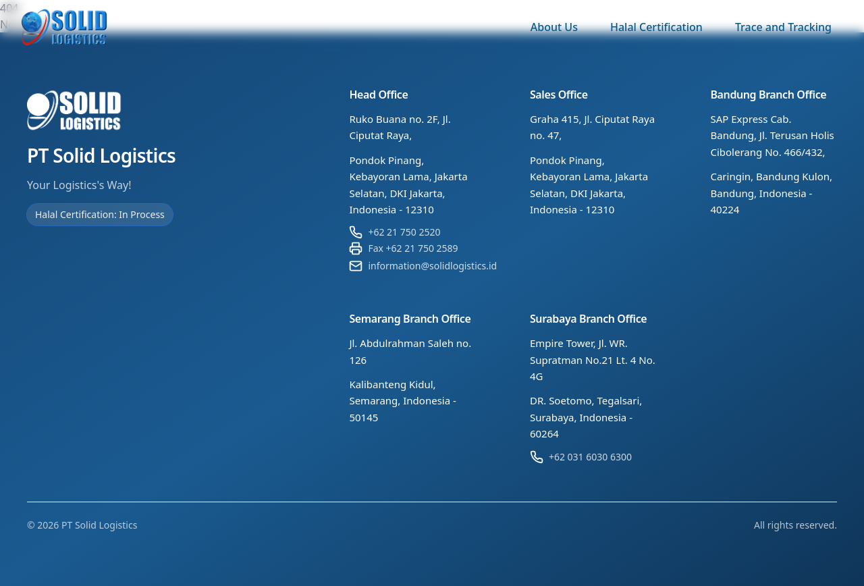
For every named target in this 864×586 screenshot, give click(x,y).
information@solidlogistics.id (432, 265)
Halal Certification (656, 27)
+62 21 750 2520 (404, 231)
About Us (554, 27)
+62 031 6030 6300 (590, 456)
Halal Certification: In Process (100, 214)
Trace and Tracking (783, 27)
